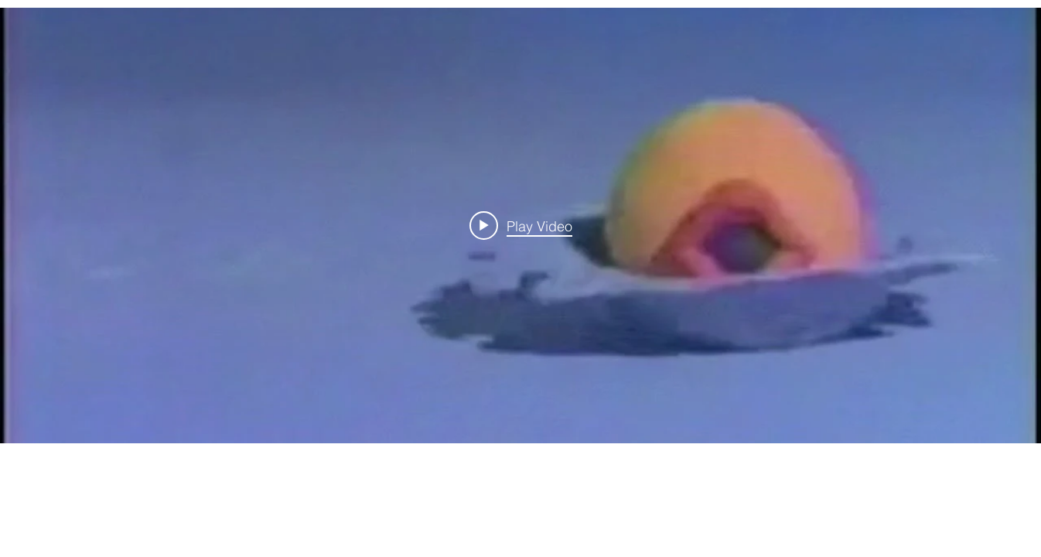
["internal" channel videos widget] (520, 225)
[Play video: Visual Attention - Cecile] (520, 225)
